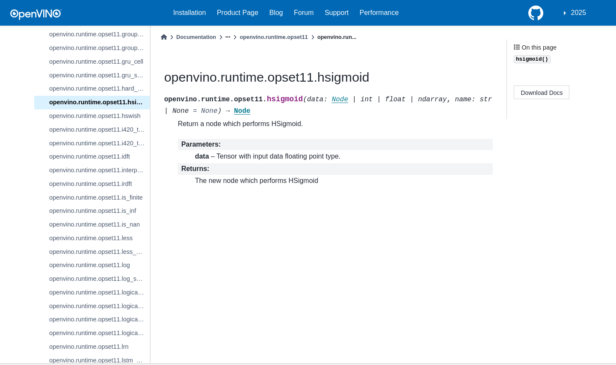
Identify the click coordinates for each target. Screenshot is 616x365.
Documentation (196, 37)
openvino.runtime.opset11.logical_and (99, 292)
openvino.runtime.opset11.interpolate (99, 170)
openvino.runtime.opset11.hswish (95, 115)
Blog (276, 12)
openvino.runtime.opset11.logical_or (98, 319)
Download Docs (542, 92)
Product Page (237, 12)
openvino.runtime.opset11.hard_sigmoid (99, 88)
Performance (379, 12)
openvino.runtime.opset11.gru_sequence (99, 75)
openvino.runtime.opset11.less (91, 238)
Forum (304, 12)
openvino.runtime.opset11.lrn (89, 346)
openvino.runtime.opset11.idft (89, 156)
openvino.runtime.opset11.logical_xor (99, 333)
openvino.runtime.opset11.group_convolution (99, 34)
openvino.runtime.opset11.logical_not (99, 306)
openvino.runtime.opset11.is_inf (92, 210)
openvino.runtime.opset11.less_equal (99, 251)
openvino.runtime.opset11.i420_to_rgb (99, 143)
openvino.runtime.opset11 (274, 37)
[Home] (164, 36)
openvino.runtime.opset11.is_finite (95, 197)
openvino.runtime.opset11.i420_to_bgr (99, 129)
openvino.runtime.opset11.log (89, 265)
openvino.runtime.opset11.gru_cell (96, 61)
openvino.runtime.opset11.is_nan (94, 224)
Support (337, 12)
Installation (189, 12)
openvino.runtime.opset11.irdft (90, 183)
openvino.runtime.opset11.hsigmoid (99, 102)
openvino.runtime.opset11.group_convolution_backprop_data (99, 47)
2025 (578, 12)
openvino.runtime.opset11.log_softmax (99, 278)
